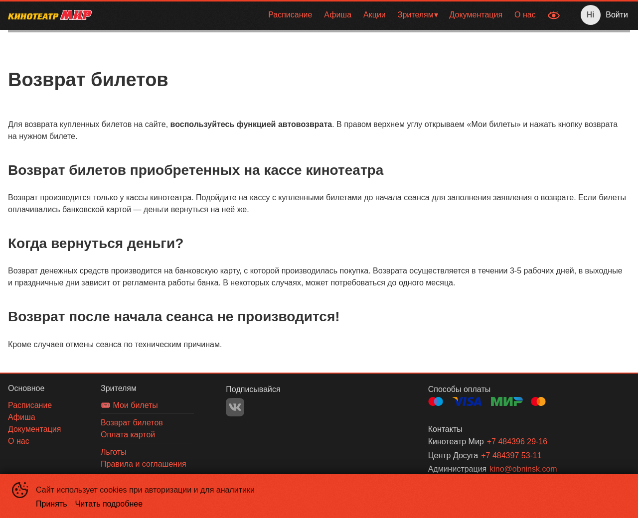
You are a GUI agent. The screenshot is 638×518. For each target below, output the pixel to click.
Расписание (290, 14)
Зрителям (416, 14)
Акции (374, 14)
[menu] (321, 15)
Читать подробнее (109, 504)
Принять (51, 504)
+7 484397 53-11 (511, 455)
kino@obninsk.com (523, 469)
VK (235, 407)
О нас (525, 14)
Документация (476, 14)
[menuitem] (290, 15)
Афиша (337, 14)
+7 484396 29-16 (517, 441)
